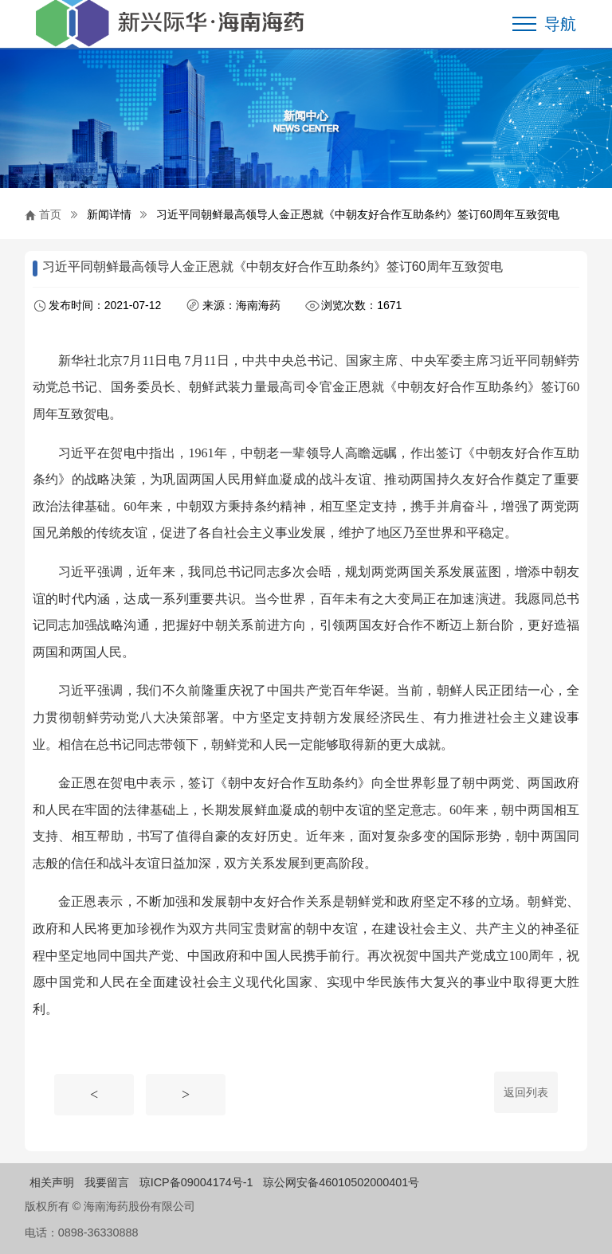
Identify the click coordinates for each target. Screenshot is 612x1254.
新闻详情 (109, 214)
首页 (50, 214)
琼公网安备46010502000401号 (341, 1182)
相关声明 (51, 1182)
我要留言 (106, 1182)
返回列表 (526, 1092)
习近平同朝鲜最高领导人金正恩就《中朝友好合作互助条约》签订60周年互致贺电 (357, 214)
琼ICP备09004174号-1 (196, 1182)
